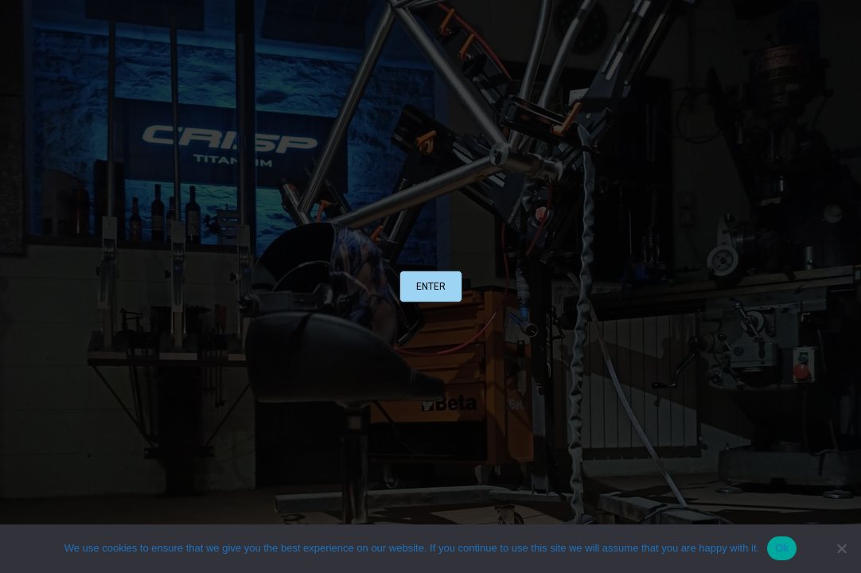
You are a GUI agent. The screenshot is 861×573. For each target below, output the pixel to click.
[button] (430, 286)
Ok (782, 548)
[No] (841, 548)
